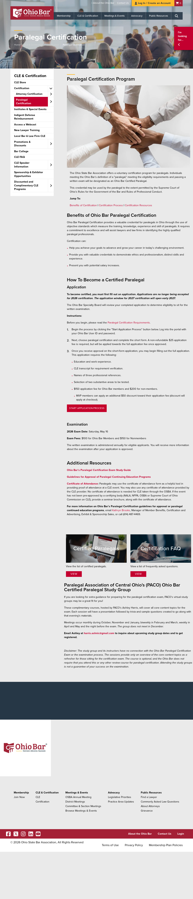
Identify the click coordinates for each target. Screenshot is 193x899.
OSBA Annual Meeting (78, 797)
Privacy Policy (134, 845)
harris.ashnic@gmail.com (99, 633)
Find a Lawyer (149, 797)
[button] (183, 38)
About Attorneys (150, 806)
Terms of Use (110, 845)
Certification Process (111, 205)
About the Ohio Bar (103, 3)
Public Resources (158, 15)
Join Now (19, 797)
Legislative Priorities (119, 797)
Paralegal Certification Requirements (129, 322)
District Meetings (75, 801)
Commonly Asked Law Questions (160, 801)
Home (17, 44)
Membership (64, 15)
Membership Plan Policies (166, 845)
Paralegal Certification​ (74, 44)
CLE (38, 797)
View (73, 574)
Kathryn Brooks (121, 510)
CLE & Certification (87, 15)
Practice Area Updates (121, 801)
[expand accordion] (51, 88)
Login (180, 833)
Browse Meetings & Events (81, 810)
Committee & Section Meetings (83, 806)
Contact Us (123, 3)
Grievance (147, 810)
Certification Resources (138, 205)
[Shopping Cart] (178, 3)
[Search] (177, 16)
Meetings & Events (114, 15)
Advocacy (136, 15)
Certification (53, 44)
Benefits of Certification (83, 205)
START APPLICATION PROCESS (86, 408)
